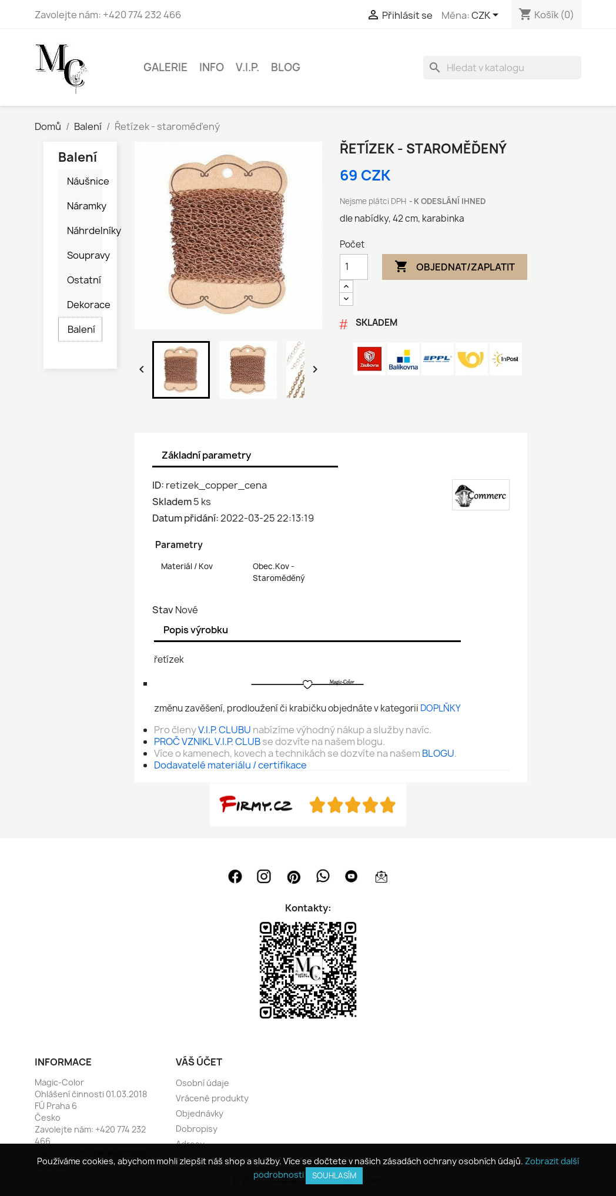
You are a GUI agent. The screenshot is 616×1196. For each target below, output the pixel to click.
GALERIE (165, 67)
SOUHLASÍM (334, 1175)
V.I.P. (247, 67)
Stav (162, 610)
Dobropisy (196, 1128)
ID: (158, 485)
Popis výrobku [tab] (195, 629)
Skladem (172, 501)
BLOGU (438, 753)
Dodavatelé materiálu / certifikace (230, 765)
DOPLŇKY (440, 708)
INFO (211, 67)
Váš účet (199, 1061)
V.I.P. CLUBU (224, 729)
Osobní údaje (202, 1082)
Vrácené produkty (212, 1098)
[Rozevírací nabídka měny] (487, 16)
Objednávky (199, 1113)
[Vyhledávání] (502, 67)
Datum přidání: (185, 518)
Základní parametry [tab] (206, 455)
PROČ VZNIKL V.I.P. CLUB (207, 741)
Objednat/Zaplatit (454, 267)
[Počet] (354, 267)
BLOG (285, 67)
